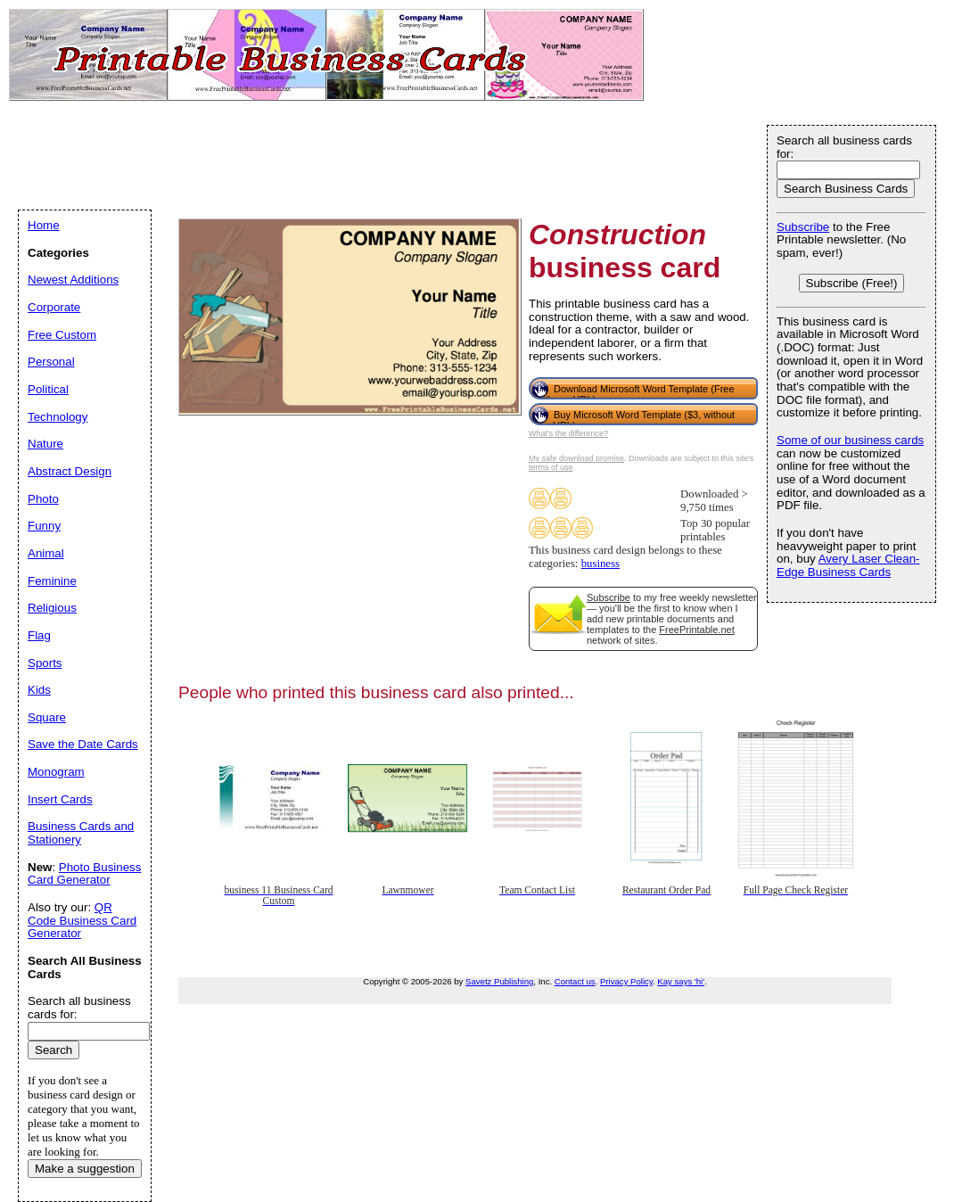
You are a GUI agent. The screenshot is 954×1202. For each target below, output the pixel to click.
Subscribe (608, 597)
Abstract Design (69, 471)
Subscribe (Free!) (852, 283)
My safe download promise (576, 458)
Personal (51, 361)
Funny (44, 525)
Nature (45, 443)
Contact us (575, 981)
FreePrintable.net (696, 629)
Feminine (52, 581)
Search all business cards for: (844, 147)
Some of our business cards (850, 440)
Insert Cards (60, 799)
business (600, 563)
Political (48, 389)
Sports (45, 663)
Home (44, 225)
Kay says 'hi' (680, 981)
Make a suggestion (85, 1168)
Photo (43, 499)
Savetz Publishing (499, 981)
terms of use (551, 467)
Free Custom (62, 335)
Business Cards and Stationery (81, 832)
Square (47, 717)
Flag (39, 635)
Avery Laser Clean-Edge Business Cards (848, 565)
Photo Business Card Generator (84, 873)
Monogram (56, 771)
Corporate (54, 307)
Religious (52, 607)
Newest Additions (73, 279)
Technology (57, 417)
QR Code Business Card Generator (82, 920)
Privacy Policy (626, 981)
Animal (46, 553)
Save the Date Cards (83, 744)
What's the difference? (568, 433)
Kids (39, 689)
